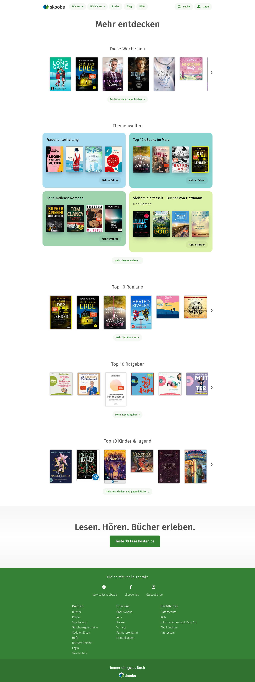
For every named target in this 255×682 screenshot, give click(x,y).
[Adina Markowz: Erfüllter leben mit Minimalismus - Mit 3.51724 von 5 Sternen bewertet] (115, 389)
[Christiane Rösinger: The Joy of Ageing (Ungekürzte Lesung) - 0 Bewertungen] (142, 384)
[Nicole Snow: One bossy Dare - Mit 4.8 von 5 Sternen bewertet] (112, 74)
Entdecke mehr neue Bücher (127, 99)
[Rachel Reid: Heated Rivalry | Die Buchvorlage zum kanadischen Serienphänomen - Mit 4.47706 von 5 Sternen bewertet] (141, 312)
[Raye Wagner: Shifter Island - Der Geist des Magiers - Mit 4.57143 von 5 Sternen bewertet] (169, 466)
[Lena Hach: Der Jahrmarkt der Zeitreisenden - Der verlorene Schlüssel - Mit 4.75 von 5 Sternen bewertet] (195, 466)
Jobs (119, 617)
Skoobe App (79, 622)
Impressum (168, 632)
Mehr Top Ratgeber (127, 414)
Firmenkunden (125, 637)
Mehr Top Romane (127, 337)
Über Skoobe (124, 612)
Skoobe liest (79, 653)
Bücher (76, 6)
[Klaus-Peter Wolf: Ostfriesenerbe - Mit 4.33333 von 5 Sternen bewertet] (86, 74)
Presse (120, 622)
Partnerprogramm (127, 632)
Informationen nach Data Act (179, 622)
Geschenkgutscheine (85, 627)
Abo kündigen (169, 627)
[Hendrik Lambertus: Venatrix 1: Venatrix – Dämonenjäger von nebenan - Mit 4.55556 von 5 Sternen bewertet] (142, 461)
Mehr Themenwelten (128, 260)
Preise (115, 6)
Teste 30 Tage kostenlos (134, 541)
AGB (163, 617)
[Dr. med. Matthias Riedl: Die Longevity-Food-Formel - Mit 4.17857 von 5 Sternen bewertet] (89, 384)
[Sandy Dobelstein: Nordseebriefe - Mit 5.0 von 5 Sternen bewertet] (191, 69)
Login (203, 6)
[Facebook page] (131, 590)
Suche (184, 6)
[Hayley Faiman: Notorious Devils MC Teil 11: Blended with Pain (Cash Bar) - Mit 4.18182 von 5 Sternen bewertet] (138, 74)
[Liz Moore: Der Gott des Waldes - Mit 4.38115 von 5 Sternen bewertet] (114, 312)
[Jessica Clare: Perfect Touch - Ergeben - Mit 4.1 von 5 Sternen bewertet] (164, 74)
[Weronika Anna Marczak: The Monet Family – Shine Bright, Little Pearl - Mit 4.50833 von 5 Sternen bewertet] (60, 466)
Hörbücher (96, 6)
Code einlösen (81, 632)
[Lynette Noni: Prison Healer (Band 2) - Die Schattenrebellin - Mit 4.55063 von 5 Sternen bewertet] (88, 465)
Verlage (121, 627)
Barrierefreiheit (82, 643)
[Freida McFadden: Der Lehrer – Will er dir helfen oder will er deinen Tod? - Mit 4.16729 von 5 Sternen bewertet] (60, 312)
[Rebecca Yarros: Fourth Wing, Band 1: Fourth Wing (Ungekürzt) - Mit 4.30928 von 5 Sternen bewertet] (195, 307)
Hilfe (142, 6)
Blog (129, 6)
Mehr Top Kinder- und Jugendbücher (128, 491)
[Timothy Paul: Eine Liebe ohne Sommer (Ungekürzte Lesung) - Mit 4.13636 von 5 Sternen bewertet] (168, 307)
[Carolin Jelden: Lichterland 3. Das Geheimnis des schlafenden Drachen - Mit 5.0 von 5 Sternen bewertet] (115, 466)
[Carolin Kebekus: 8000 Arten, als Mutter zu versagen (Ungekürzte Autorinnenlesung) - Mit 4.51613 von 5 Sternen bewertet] (198, 384)
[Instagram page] (154, 590)
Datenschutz (168, 612)
